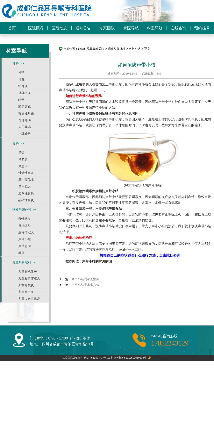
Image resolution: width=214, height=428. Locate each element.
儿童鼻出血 (26, 292)
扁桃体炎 (24, 225)
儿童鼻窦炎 (26, 285)
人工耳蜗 (24, 127)
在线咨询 (178, 28)
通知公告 (83, 28)
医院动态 (59, 28)
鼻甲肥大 (24, 186)
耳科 (15, 63)
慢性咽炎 (24, 218)
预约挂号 (202, 28)
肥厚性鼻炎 (26, 193)
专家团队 (107, 28)
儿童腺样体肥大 (29, 278)
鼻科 (15, 143)
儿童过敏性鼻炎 (29, 298)
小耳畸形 (24, 133)
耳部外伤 (24, 120)
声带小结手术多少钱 (85, 285)
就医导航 (131, 28)
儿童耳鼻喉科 (21, 262)
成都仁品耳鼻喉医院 (91, 48)
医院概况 (36, 28)
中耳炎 (23, 86)
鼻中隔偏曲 (26, 179)
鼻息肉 (23, 166)
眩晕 (21, 99)
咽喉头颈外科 (21, 209)
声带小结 (24, 239)
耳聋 (21, 79)
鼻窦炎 (23, 159)
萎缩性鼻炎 (26, 200)
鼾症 (21, 252)
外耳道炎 (24, 93)
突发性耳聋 (26, 113)
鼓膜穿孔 (24, 106)
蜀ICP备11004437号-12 (96, 357)
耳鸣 (21, 72)
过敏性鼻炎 (26, 173)
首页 (12, 28)
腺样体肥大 (26, 232)
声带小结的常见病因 (97, 261)
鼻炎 (21, 152)
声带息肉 (24, 246)
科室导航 (154, 28)
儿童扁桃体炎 (27, 271)
